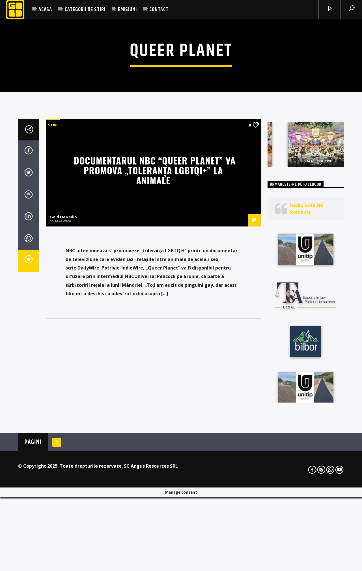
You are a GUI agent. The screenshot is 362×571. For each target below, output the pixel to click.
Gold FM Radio (63, 355)
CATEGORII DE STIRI (85, 9)
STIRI (52, 263)
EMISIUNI (127, 9)
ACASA (45, 9)
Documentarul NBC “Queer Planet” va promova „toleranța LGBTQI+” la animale (155, 308)
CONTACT (159, 9)
